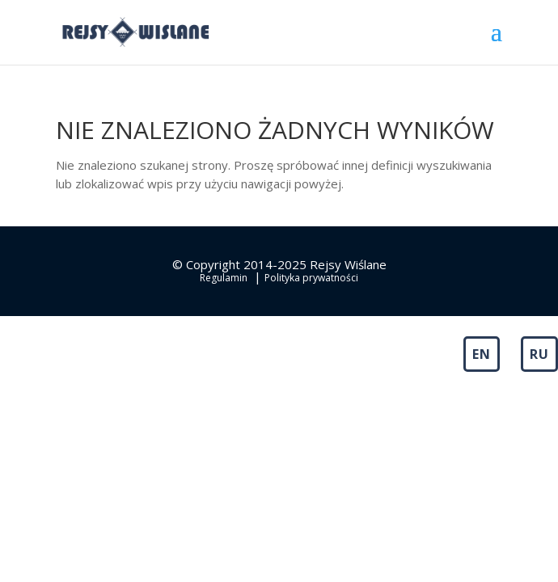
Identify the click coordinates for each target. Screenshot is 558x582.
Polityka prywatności (311, 278)
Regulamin (223, 278)
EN (481, 354)
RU (539, 354)
